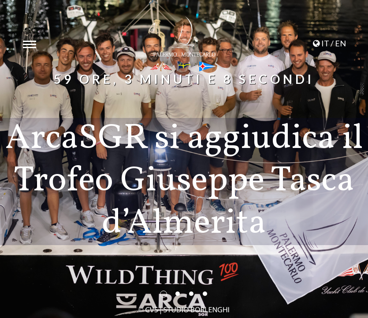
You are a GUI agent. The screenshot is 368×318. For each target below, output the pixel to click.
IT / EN (328, 43)
